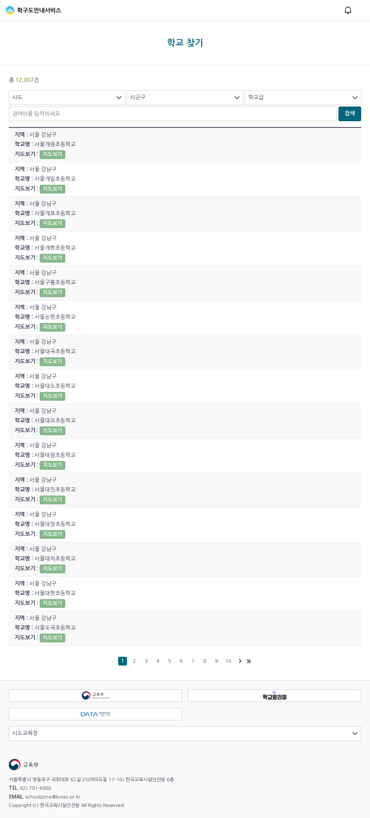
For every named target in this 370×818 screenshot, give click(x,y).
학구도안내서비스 (33, 10)
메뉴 (359, 10)
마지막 (248, 661)
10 (228, 661)
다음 (240, 661)
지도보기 (52, 154)
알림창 (348, 10)
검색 (350, 113)
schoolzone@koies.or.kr (52, 796)
